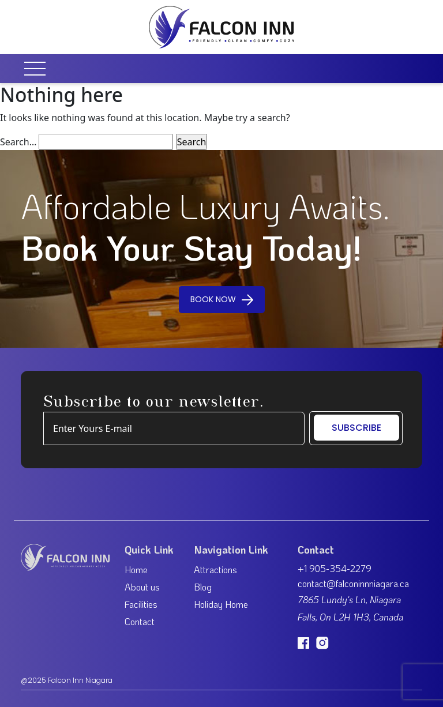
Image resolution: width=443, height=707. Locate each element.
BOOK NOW (221, 299)
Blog (203, 587)
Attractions (215, 569)
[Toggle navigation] (38, 68)
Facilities (141, 604)
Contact (140, 621)
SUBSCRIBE (356, 427)
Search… (18, 142)
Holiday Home (221, 604)
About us (142, 587)
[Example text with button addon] (174, 428)
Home (136, 569)
